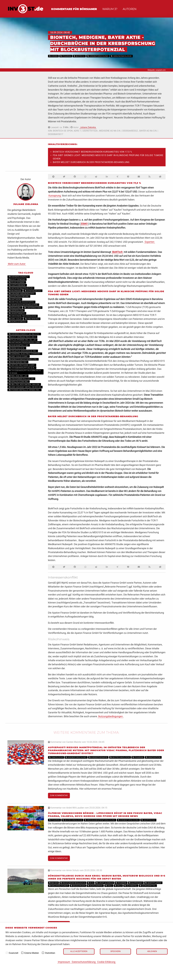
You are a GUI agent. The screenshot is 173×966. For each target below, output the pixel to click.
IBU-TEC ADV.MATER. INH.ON (24, 384)
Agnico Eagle (17, 322)
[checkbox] (6, 952)
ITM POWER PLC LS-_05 (21, 379)
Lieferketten (32, 308)
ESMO (84, 223)
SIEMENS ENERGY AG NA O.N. (24, 334)
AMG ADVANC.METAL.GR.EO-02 (25, 387)
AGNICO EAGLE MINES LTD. (23, 359)
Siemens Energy (18, 277)
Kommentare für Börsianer (74, 9)
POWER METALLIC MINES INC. (24, 390)
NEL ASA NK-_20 (18, 376)
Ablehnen (152, 951)
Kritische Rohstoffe (21, 302)
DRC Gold (15, 319)
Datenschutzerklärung (84, 961)
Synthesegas (33, 291)
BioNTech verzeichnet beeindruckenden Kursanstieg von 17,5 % (92, 152)
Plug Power (16, 282)
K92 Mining (32, 319)
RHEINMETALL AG (18, 345)
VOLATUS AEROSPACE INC (22, 351)
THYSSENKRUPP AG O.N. (22, 368)
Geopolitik (16, 310)
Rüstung (15, 308)
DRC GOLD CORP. (18, 356)
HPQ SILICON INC (18, 382)
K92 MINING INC (18, 362)
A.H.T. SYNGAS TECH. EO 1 (22, 337)
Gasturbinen (17, 285)
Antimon (15, 299)
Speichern (115, 951)
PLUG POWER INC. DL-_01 (22, 340)
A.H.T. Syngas (17, 279)
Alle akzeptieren (78, 951)
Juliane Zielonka (88, 127)
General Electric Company (25, 354)
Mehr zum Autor (16, 263)
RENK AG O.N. (17, 348)
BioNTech (117, 252)
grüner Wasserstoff (21, 294)
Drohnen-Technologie (22, 316)
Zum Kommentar (59, 795)
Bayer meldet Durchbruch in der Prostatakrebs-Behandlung (91, 162)
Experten (149, 241)
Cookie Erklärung (106, 961)
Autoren (129, 9)
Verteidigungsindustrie (23, 305)
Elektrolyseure (19, 296)
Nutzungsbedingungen (110, 716)
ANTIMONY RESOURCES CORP (24, 342)
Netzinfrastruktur (21, 288)
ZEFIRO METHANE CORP (22, 365)
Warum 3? (109, 9)
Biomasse (15, 291)
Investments (17, 313)
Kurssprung (55, 195)
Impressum (64, 961)
